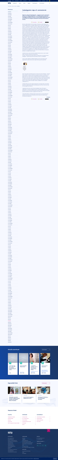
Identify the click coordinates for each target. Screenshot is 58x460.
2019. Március (9, 141)
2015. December (10, 200)
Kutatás (24, 3)
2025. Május (9, 28)
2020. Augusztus (10, 115)
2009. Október (10, 313)
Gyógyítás (29, 3)
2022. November (10, 74)
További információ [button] (36, 458)
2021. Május (9, 101)
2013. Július (9, 244)
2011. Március (9, 287)
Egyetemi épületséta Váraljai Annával (23, 366)
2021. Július (9, 98)
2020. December (10, 109)
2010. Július (9, 299)
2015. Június (9, 209)
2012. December (10, 255)
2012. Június (9, 264)
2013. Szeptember (10, 241)
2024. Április (9, 48)
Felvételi (13, 0)
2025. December (10, 17)
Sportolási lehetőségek (39, 418)
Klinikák (23, 452)
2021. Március (9, 104)
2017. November (10, 165)
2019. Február (10, 142)
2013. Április (9, 249)
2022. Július (9, 80)
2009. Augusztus (10, 316)
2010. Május (9, 302)
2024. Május (9, 46)
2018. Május (9, 156)
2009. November (10, 311)
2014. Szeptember (10, 223)
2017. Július (9, 171)
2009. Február (10, 325)
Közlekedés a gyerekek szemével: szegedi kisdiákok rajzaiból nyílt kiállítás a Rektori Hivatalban (14, 399)
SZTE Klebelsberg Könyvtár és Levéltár (26, 421)
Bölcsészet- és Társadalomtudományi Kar (12, 440)
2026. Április (9, 11)
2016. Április (9, 194)
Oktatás (20, 3)
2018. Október (10, 148)
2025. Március (9, 31)
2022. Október (10, 75)
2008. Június (9, 337)
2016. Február (10, 197)
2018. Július (9, 153)
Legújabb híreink (11, 395)
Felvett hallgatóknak (17, 0)
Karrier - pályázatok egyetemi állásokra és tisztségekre (28, 447)
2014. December (10, 218)
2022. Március (9, 86)
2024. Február (10, 51)
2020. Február (10, 124)
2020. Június (9, 118)
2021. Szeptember (10, 95)
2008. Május (9, 340)
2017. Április (9, 176)
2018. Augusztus (10, 151)
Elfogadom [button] (55, 458)
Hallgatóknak (21, 0)
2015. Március (9, 214)
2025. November (10, 19)
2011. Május (9, 284)
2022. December (10, 72)
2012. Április (9, 267)
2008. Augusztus (10, 334)
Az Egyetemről (15, 3)
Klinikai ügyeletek (24, 453)
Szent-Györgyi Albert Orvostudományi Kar (12, 449)
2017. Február (10, 179)
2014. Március (9, 232)
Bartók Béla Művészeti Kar (11, 439)
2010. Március (9, 305)
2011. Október (10, 276)
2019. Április (9, 139)
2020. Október (10, 112)
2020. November (10, 110)
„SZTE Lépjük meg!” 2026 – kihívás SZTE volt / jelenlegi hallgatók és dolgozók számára (12, 367)
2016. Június (9, 191)
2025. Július (9, 25)
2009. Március (9, 323)
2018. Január (9, 162)
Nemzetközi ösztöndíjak (10, 418)
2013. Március (9, 250)
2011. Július (9, 281)
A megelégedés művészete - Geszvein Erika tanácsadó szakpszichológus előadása (34, 367)
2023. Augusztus (10, 60)
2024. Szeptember (10, 40)
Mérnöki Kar (9, 448)
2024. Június (9, 45)
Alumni (29, 0)
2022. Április (9, 84)
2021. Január (9, 107)
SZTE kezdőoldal (9, 0)
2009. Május (9, 320)
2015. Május (9, 211)
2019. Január (9, 144)
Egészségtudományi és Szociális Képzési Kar (13, 441)
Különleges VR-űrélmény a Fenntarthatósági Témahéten (43, 398)
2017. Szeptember (10, 168)
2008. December (10, 328)
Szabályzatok (23, 439)
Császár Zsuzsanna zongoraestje (44, 366)
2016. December (10, 182)
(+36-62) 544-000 (40, 439)
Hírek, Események (41, 3)
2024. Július (9, 43)
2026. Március (9, 13)
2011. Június (9, 282)
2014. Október (10, 221)
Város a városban (39, 421)
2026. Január (9, 16)
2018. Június (9, 154)
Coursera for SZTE (10, 421)
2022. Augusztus (10, 78)
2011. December (10, 273)
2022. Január (9, 89)
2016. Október (10, 185)
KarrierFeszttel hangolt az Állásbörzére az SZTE (28, 398)
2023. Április (9, 66)
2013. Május (9, 247)
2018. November (10, 147)
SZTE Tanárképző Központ (11, 450)
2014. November (10, 220)
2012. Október (10, 258)
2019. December (10, 127)
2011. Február (10, 288)
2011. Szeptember (10, 278)
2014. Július (9, 226)
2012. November (10, 256)
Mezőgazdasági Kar (10, 447)
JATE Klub (23, 424)
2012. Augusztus (10, 261)
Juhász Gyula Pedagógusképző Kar (11, 446)
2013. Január (9, 253)
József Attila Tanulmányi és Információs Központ (27, 442)
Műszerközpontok (35, 3)
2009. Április (9, 322)
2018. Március (9, 159)
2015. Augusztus (10, 206)
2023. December (10, 54)
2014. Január (9, 235)
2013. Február (10, 252)
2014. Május (9, 229)
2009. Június (9, 319)
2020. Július (9, 116)
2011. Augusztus (10, 279)
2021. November (10, 92)
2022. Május (9, 83)
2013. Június (9, 246)
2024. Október (10, 39)
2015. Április (9, 212)
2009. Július (9, 317)
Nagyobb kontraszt (49, 0)
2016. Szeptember (10, 186)
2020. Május (9, 119)
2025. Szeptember (10, 22)
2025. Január (9, 34)
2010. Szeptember (10, 296)
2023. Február (10, 69)
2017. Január (9, 180)
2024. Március (9, 49)
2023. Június (9, 63)
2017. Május (9, 174)
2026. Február (10, 14)
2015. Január (9, 217)
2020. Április (9, 121)
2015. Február (10, 215)
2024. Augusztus (10, 42)
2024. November (10, 37)
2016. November (10, 183)
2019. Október (10, 130)
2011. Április (9, 285)
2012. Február (10, 270)
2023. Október (10, 57)
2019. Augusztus (10, 133)
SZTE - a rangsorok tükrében (25, 418)
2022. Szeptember (10, 77)
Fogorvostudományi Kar (10, 442)
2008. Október (10, 331)
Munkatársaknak (25, 0)
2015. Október (10, 203)
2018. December (10, 145)
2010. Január (9, 308)
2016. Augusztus (10, 188)
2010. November (10, 293)
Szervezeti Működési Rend (25, 440)
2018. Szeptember (10, 150)
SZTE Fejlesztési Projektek (25, 446)
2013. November (10, 238)
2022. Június (9, 81)
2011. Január (9, 290)
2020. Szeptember (10, 113)
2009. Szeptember (10, 314)
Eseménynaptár (44, 349)
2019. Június (9, 136)
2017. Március (9, 177)
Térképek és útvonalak (40, 441)
